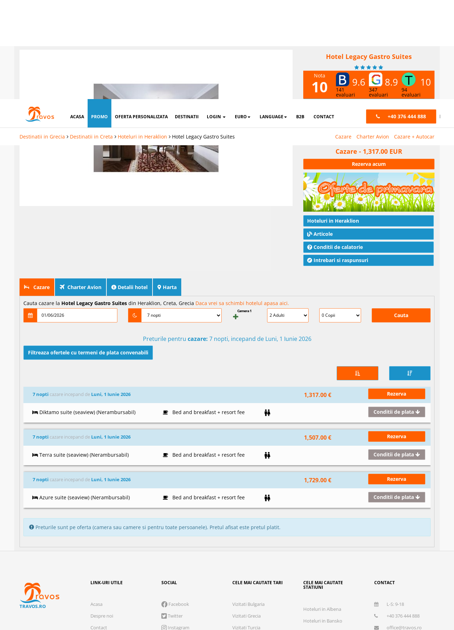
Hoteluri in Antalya (323, 510)
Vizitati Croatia (247, 517)
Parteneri (406, 577)
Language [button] (273, 18)
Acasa (96, 458)
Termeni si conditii (109, 493)
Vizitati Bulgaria (248, 458)
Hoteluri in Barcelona (325, 522)
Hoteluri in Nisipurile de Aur (332, 487)
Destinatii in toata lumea (329, 534)
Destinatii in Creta (91, 37)
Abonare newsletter (395, 493)
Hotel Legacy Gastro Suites (203, 37)
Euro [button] (242, 18)
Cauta (401, 297)
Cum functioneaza (109, 517)
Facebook (175, 458)
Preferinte (361, 577)
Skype (171, 493)
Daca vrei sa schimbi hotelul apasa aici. (242, 285)
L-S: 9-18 (389, 458)
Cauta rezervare (107, 529)
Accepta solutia (305, 600)
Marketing (314, 577)
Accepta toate (383, 600)
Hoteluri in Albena (322, 463)
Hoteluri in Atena (321, 498)
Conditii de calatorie (335, 229)
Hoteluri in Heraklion (142, 37)
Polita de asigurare (131, 545)
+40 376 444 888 (397, 470)
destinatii (187, 18)
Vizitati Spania (247, 505)
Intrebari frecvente (110, 505)
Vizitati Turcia (246, 482)
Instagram (175, 482)
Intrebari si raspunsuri (337, 242)
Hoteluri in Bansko (322, 475)
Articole (320, 216)
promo (99, 18)
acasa (77, 18)
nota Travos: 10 (327, 90)
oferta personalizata (141, 18)
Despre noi (101, 470)
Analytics (269, 577)
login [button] (216, 18)
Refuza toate (227, 600)
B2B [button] (300, 18)
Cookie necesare (214, 577)
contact (324, 18)
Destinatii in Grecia (42, 37)
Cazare (343, 37)
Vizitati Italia (245, 493)
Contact (98, 482)
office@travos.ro (398, 482)
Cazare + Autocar (414, 37)
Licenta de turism (88, 545)
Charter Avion (372, 37)
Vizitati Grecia (246, 470)
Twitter (172, 470)
